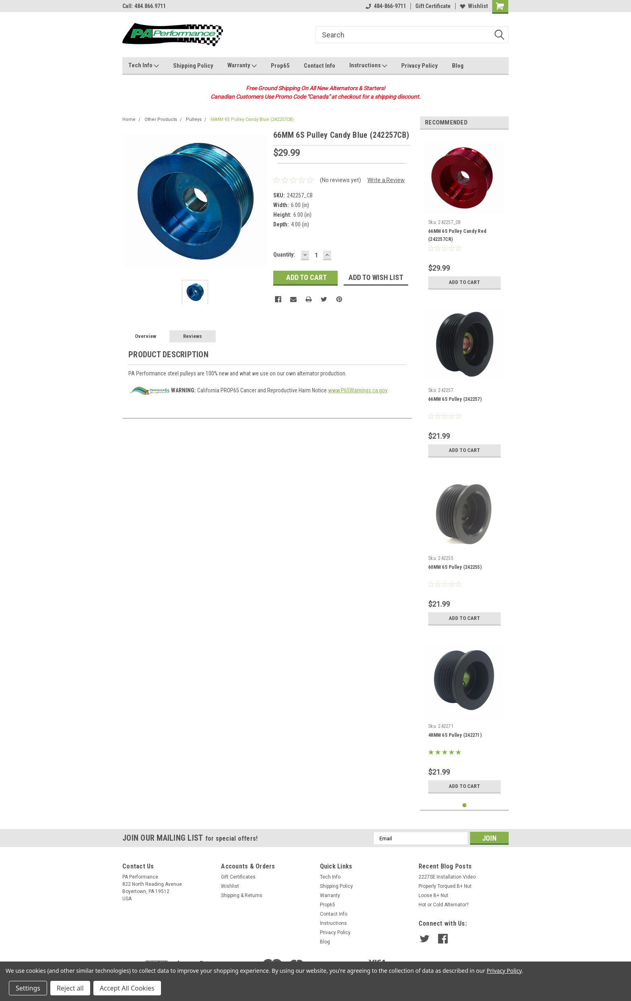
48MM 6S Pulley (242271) (455, 735)
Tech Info (143, 66)
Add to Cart (464, 282)
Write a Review (386, 180)
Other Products (160, 119)
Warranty (242, 66)
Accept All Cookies (127, 988)
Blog (458, 65)
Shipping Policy (193, 65)
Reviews (192, 336)
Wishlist (474, 6)
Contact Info (319, 65)
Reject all (70, 988)
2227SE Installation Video (447, 877)
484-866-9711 (386, 6)
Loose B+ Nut (433, 895)
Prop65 (280, 65)
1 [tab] (464, 805)
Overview (145, 336)
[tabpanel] (464, 215)
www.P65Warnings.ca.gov (358, 390)
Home (129, 119)
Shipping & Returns (241, 895)
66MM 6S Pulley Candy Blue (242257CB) (252, 119)
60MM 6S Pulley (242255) (455, 567)
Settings (28, 988)
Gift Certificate (433, 6)
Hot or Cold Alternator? (443, 905)
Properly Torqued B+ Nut (445, 886)
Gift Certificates (238, 877)
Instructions (368, 66)
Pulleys (194, 119)
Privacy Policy (419, 65)
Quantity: (284, 254)
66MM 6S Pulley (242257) (455, 399)
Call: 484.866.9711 (144, 6)
